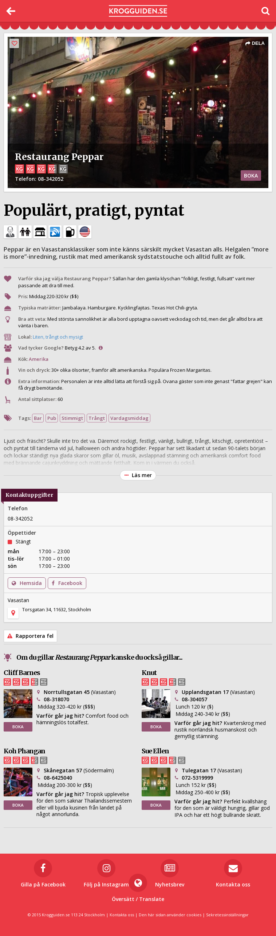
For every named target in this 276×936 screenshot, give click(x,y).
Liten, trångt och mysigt (58, 337)
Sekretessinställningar (227, 914)
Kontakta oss (122, 914)
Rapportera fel (30, 635)
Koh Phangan (24, 751)
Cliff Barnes (22, 672)
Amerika (38, 359)
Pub (51, 418)
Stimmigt (72, 418)
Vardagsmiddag (129, 418)
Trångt (96, 418)
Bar (38, 418)
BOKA (251, 175)
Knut (149, 672)
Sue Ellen (155, 751)
